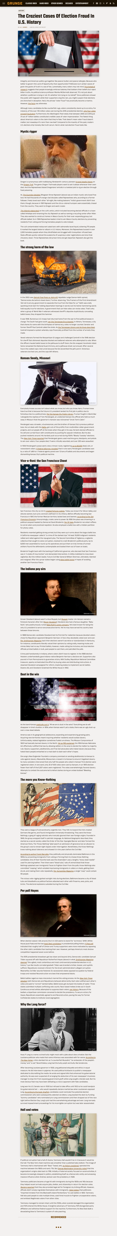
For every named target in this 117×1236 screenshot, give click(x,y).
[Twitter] (104, 3)
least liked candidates (52, 944)
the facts (31, 103)
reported (34, 438)
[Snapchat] (110, 3)
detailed (31, 195)
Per (30, 641)
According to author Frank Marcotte (34, 854)
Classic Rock (31, 3)
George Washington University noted (72, 1168)
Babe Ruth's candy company (58, 625)
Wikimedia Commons (89, 613)
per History (74, 989)
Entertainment (82, 3)
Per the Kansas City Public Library (60, 414)
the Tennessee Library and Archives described (76, 327)
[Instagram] (100, 3)
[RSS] (114, 3)
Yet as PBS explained (66, 743)
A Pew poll (89, 944)
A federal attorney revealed (47, 449)
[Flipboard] (107, 3)
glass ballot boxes (67, 560)
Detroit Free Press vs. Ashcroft (46, 297)
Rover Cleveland (50, 622)
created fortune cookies (55, 511)
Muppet (64, 619)
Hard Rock (44, 3)
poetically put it (42, 724)
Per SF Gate (68, 522)
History (21, 10)
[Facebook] (93, 3)
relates (74, 1190)
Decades (69, 3)
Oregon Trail (28, 184)
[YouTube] (97, 3)
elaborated (29, 211)
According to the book (37, 1092)
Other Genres (57, 3)
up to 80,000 (77, 446)
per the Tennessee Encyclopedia (60, 322)
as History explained (71, 1166)
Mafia (44, 427)
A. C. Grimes (23, 27)
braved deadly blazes (84, 182)
